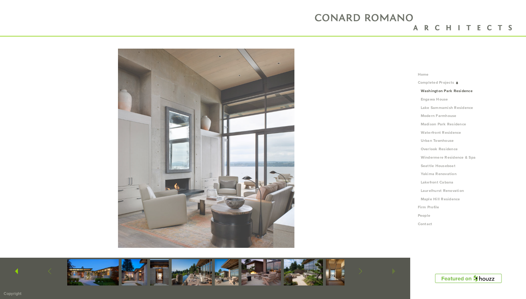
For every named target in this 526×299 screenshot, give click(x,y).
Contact (425, 224)
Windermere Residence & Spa (448, 157)
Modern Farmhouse (439, 115)
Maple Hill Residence (440, 199)
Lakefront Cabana (437, 182)
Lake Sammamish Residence (447, 107)
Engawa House (434, 99)
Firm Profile (428, 207)
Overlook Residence (439, 149)
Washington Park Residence (447, 91)
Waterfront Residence (441, 132)
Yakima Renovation (439, 174)
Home (423, 74)
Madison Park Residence (443, 124)
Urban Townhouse (437, 140)
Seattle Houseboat (438, 166)
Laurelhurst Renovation (442, 190)
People (426, 215)
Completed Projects (438, 82)
